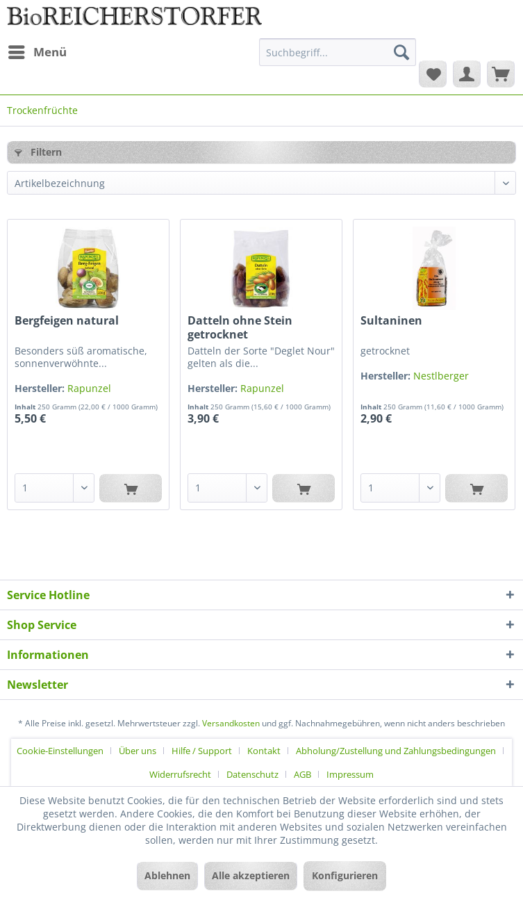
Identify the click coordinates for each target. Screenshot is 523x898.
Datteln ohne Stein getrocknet (240, 327)
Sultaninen (391, 320)
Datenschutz (252, 774)
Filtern (38, 151)
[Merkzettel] (433, 74)
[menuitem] (37, 52)
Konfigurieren (345, 875)
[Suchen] (401, 52)
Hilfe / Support (202, 750)
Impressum (350, 774)
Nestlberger (441, 375)
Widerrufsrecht (180, 774)
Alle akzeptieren (251, 875)
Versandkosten (231, 723)
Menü (37, 50)
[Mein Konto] (467, 74)
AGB (302, 774)
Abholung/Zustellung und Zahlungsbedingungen (396, 750)
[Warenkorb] (501, 74)
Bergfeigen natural (67, 320)
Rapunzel (89, 388)
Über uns (137, 750)
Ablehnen (167, 875)
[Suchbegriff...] (337, 52)
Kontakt (264, 750)
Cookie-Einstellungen (60, 750)
